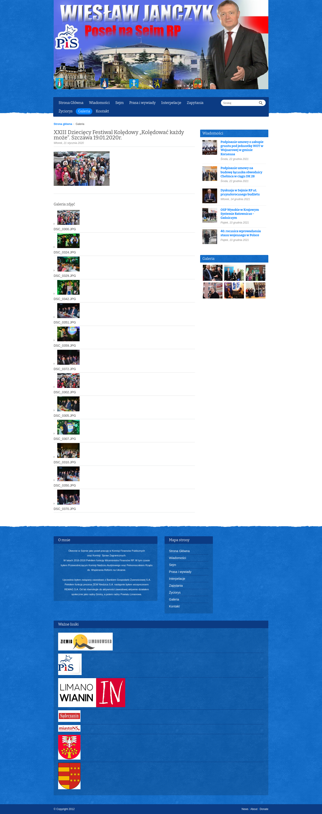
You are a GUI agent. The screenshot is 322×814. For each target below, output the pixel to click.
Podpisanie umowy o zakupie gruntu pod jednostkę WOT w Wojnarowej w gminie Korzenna (241, 148)
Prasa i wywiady (142, 103)
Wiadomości (99, 103)
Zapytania (195, 103)
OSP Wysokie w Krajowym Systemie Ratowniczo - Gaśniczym (239, 214)
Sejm (119, 103)
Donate (264, 809)
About (253, 809)
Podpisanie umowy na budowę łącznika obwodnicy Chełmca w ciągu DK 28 (241, 172)
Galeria (84, 111)
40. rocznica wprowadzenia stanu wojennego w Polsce (240, 233)
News (245, 809)
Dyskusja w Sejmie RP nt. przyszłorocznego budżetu (240, 192)
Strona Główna (71, 103)
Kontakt (102, 111)
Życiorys (65, 111)
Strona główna (63, 124)
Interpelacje (171, 103)
